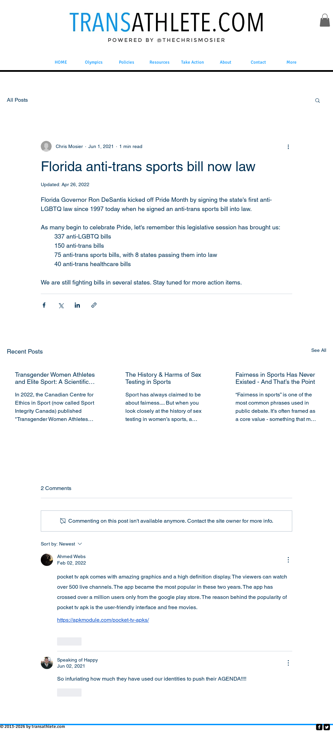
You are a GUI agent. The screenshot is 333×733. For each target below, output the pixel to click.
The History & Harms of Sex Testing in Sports (163, 378)
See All (318, 350)
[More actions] (288, 146)
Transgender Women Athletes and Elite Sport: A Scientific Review (55, 378)
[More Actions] (288, 560)
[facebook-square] (319, 727)
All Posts (17, 100)
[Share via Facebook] (44, 305)
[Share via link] (94, 305)
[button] (324, 20)
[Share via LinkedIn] (77, 305)
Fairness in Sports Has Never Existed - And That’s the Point (275, 378)
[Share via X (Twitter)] (60, 305)
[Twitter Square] (326, 727)
